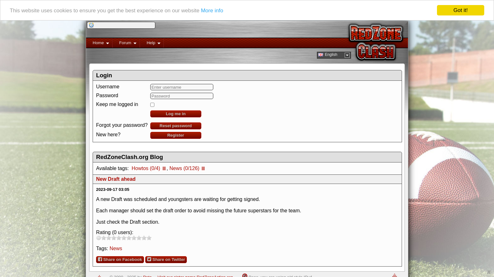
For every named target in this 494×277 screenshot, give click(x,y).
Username (107, 86)
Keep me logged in (117, 104)
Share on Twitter (166, 259)
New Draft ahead (115, 179)
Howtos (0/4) (146, 168)
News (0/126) (184, 168)
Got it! (460, 10)
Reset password (176, 125)
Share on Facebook (120, 259)
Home (97, 44)
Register (175, 135)
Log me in (176, 113)
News (116, 248)
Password (107, 95)
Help (150, 44)
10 (149, 237)
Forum (124, 44)
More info (212, 10)
